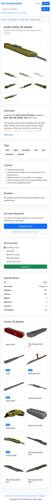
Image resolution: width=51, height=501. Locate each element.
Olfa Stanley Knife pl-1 (35, 345)
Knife (8, 373)
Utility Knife (10, 428)
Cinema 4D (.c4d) (13, 261)
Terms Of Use (19, 496)
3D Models (13, 19)
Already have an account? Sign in (25, 232)
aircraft (24, 13)
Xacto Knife (10, 401)
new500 (10, 13)
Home (3, 19)
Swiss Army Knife (35, 425)
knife (7, 150)
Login (37, 3)
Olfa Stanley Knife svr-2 (35, 453)
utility (16, 150)
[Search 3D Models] (21, 9)
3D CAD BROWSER (11, 3)
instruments (26, 150)
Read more (8, 134)
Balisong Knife (34, 373)
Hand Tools (24, 19)
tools (36, 150)
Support (42, 496)
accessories (9, 154)
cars (19, 13)
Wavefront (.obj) (12, 254)
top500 (3, 13)
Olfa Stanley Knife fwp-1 (35, 481)
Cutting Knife (11, 455)
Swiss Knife (10, 344)
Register (46, 4)
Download (25, 266)
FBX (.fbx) (10, 251)
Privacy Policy (32, 496)
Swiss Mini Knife (34, 398)
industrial (21, 154)
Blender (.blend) (12, 258)
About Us (9, 496)
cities (15, 13)
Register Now (25, 226)
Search (45, 9)
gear (43, 150)
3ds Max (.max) (12, 247)
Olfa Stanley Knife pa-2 (13, 481)
